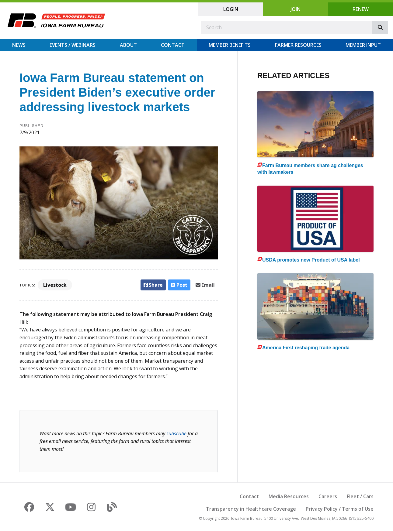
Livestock (55, 285)
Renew (361, 9)
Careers (327, 496)
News (19, 45)
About (128, 45)
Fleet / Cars (360, 496)
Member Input (363, 45)
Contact (173, 45)
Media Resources (289, 496)
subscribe (176, 433)
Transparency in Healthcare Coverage (251, 508)
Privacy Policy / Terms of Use (340, 508)
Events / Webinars (73, 45)
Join (295, 9)
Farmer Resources (298, 45)
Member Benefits (230, 45)
